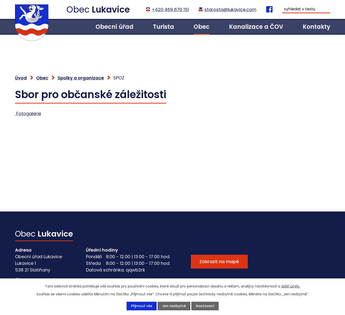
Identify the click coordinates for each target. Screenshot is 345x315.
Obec (202, 27)
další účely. (290, 286)
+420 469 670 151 (170, 9)
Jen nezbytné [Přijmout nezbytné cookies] (174, 305)
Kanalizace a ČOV (256, 27)
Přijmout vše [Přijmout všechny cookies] (141, 305)
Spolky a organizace (81, 78)
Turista (163, 27)
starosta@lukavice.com (230, 9)
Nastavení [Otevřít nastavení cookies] (205, 305)
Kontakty (316, 27)
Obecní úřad (114, 27)
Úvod (69, 27)
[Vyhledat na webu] (306, 9)
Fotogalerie (28, 113)
